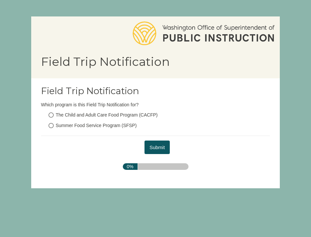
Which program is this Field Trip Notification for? (90, 104)
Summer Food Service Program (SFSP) (96, 125)
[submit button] (157, 147)
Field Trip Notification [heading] (90, 90)
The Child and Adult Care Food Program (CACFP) (107, 115)
